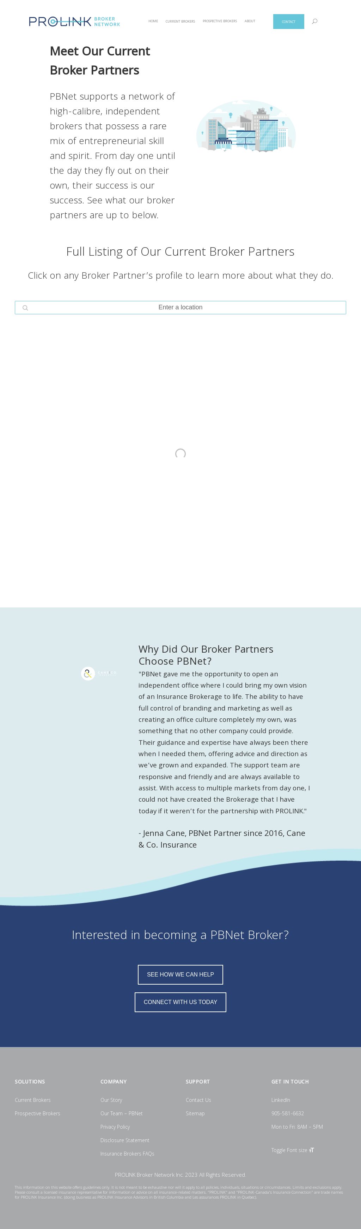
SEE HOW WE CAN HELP (180, 975)
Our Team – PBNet (121, 1114)
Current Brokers (33, 1101)
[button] (25, 308)
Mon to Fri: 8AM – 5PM (297, 1127)
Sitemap (195, 1114)
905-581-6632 (287, 1114)
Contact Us (198, 1101)
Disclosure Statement (124, 1141)
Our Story (111, 1101)
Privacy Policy (115, 1127)
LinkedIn (280, 1101)
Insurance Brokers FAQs (127, 1154)
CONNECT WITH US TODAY (181, 1002)
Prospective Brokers (37, 1114)
